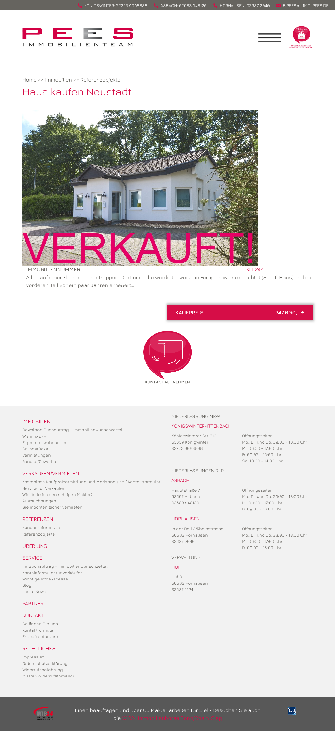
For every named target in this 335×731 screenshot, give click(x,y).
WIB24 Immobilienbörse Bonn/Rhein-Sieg (172, 718)
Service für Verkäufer (43, 488)
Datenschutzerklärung (45, 663)
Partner (33, 603)
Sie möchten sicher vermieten (52, 507)
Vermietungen (36, 455)
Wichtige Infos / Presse (45, 579)
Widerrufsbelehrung (42, 669)
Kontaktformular (38, 630)
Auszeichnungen (39, 500)
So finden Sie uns (40, 623)
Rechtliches (38, 648)
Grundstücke (35, 448)
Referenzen (37, 519)
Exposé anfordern (40, 636)
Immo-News (34, 591)
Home (29, 80)
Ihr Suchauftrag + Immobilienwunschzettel (65, 566)
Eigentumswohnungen (45, 442)
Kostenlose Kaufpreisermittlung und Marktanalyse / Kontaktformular (91, 481)
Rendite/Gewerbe (39, 461)
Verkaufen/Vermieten (50, 473)
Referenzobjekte (100, 80)
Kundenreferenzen (41, 527)
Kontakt (33, 615)
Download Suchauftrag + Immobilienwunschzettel (72, 429)
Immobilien (58, 80)
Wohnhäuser (35, 436)
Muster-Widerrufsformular (48, 676)
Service (32, 558)
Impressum (33, 656)
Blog (26, 585)
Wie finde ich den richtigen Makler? (57, 494)
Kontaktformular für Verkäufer (52, 572)
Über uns (34, 546)
